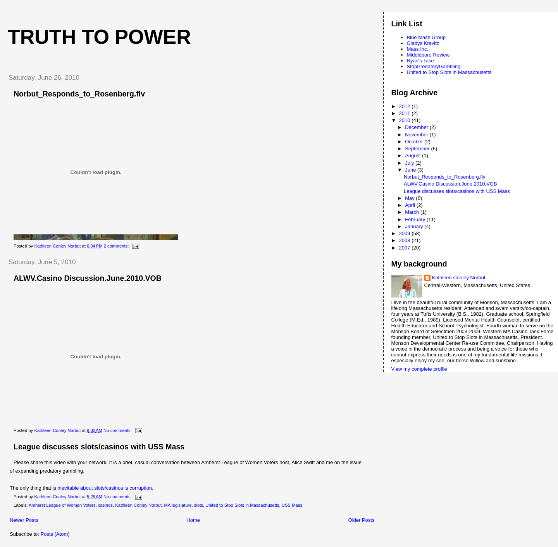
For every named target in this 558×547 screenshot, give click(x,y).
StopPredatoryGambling (434, 66)
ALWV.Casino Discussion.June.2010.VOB (88, 278)
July (410, 163)
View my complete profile (419, 369)
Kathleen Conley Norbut (138, 505)
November (417, 135)
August (413, 155)
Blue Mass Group (426, 37)
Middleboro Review (428, 55)
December (417, 127)
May (410, 198)
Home (193, 520)
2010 (405, 120)
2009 (405, 233)
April (411, 205)
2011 (405, 113)
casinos (105, 505)
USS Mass (292, 505)
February (416, 219)
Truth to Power (99, 37)
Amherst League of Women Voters (62, 505)
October (414, 141)
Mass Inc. (418, 49)
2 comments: (117, 246)
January (414, 226)
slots (198, 505)
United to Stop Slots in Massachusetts (242, 505)
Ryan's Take (420, 61)
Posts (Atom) (55, 534)
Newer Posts (24, 520)
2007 (405, 248)
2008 (405, 240)
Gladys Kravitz (423, 43)
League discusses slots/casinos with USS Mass (99, 446)
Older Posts (361, 520)
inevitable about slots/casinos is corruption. (105, 488)
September (418, 148)
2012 (405, 106)
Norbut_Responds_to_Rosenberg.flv (79, 93)
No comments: (118, 430)
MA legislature (178, 505)
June (411, 170)
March (412, 212)
